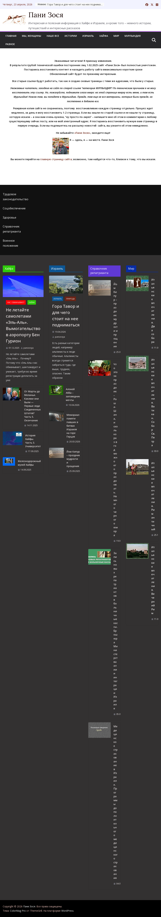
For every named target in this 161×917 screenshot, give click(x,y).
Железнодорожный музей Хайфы (29, 462)
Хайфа (103, 35)
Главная (11, 35)
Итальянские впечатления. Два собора (153, 310)
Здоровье (9, 217)
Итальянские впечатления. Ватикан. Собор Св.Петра (153, 402)
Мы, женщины (31, 35)
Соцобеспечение (14, 208)
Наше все (53, 35)
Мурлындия (133, 35)
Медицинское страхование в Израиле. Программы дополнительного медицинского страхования (115, 802)
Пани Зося (45, 14)
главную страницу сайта (56, 159)
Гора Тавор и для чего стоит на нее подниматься (97, 4)
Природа (70, 299)
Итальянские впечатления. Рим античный (153, 496)
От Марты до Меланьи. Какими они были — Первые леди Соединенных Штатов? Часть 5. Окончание (32, 406)
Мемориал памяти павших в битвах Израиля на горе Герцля (73, 425)
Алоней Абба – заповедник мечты (73, 394)
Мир (116, 35)
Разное (10, 44)
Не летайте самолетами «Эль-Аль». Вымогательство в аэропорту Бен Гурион (23, 325)
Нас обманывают (15, 302)
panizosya (28, 347)
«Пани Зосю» (82, 132)
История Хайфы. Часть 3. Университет (33, 441)
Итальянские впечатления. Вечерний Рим (153, 580)
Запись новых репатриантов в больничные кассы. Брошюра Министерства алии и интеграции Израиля (115, 630)
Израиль (88, 35)
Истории (71, 35)
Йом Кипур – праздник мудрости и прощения (73, 459)
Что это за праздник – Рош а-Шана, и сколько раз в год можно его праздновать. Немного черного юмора (115, 449)
